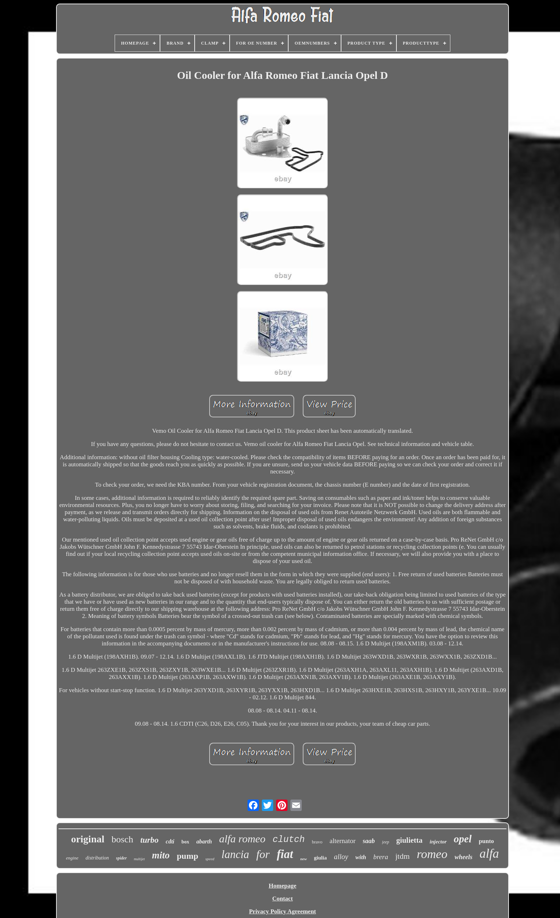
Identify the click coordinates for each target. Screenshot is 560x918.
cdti (170, 841)
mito (161, 855)
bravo (317, 842)
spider (121, 858)
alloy (341, 857)
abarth (204, 841)
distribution (97, 858)
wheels (463, 857)
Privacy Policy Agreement (282, 911)
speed (209, 859)
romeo (432, 854)
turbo (149, 840)
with (360, 857)
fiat (285, 854)
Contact (282, 898)
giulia (320, 858)
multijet (139, 859)
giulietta (409, 840)
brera (380, 857)
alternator (343, 841)
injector (438, 842)
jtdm (402, 856)
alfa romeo (242, 839)
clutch (288, 840)
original (87, 839)
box (185, 842)
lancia (235, 854)
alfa (489, 854)
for (263, 854)
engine (72, 858)
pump (187, 856)
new (303, 859)
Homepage (282, 885)
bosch (122, 839)
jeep (385, 842)
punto (486, 841)
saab (369, 841)
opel (463, 839)
